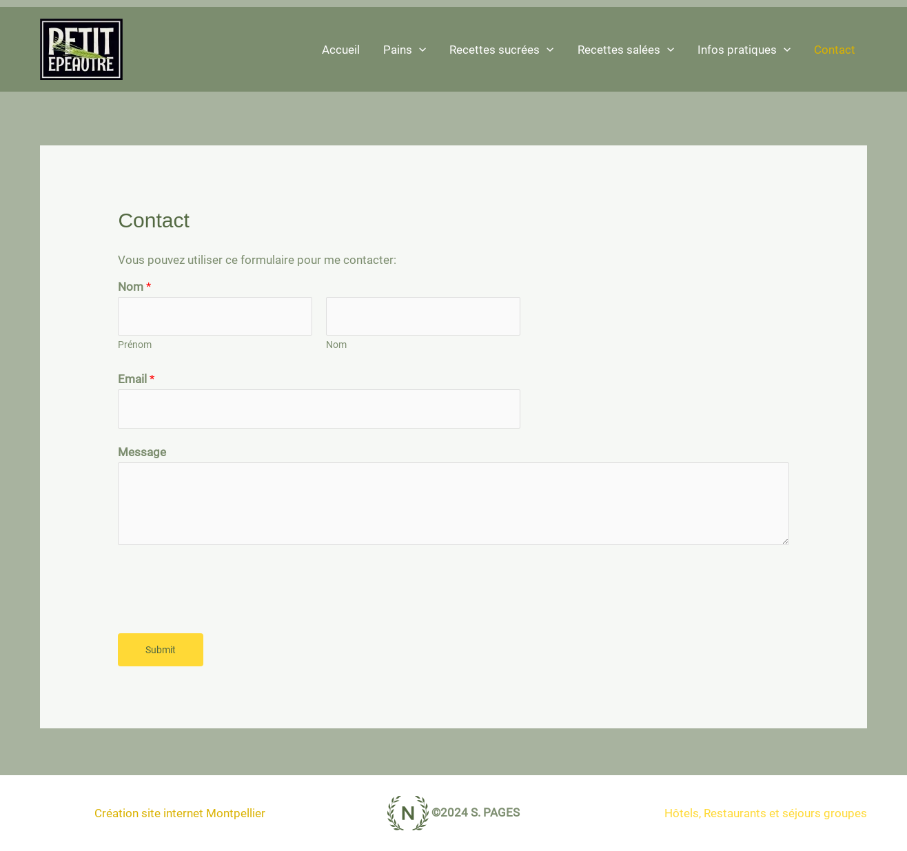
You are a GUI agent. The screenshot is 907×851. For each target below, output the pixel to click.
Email (136, 379)
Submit (160, 649)
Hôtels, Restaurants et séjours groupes (765, 813)
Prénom (135, 345)
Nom (134, 287)
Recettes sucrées (501, 49)
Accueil (341, 50)
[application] (419, 49)
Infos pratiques (744, 49)
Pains (404, 49)
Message (142, 452)
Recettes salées (626, 49)
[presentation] (222, 586)
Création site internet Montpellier (179, 813)
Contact (834, 50)
